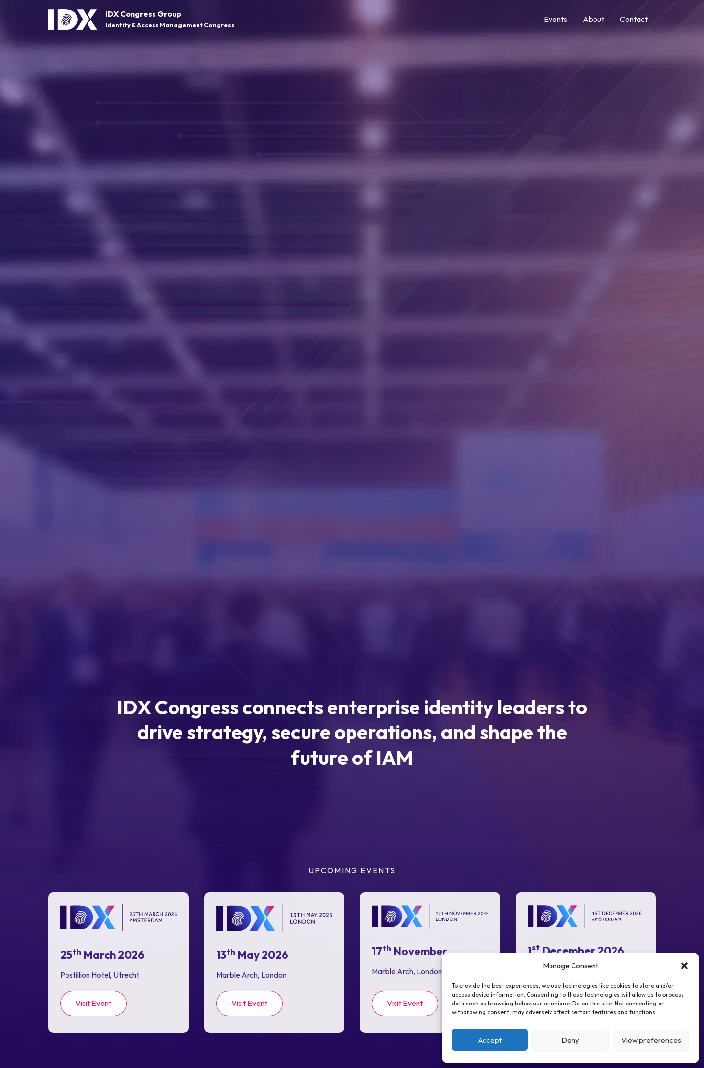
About (593, 19)
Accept (490, 1040)
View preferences (651, 1040)
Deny (570, 1040)
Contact (634, 19)
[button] (684, 966)
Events (555, 19)
